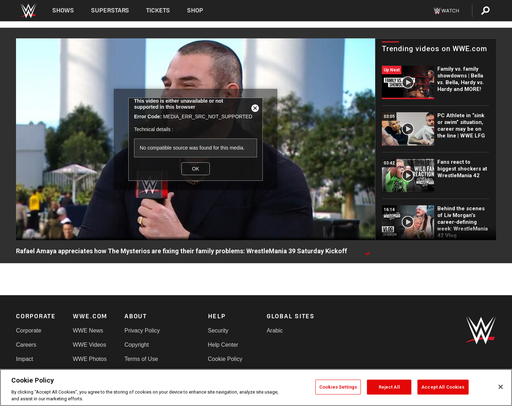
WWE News (88, 330)
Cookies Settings (338, 387)
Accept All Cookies (442, 387)
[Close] (500, 387)
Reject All (389, 387)
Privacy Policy (142, 330)
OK (195, 169)
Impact (24, 359)
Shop (195, 10)
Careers (26, 345)
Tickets (158, 10)
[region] (256, 387)
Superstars (110, 10)
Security (218, 330)
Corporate (28, 330)
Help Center (223, 345)
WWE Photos (90, 359)
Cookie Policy (225, 359)
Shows (63, 10)
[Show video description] (367, 251)
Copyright (136, 345)
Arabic (275, 330)
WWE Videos (89, 345)
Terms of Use (141, 359)
